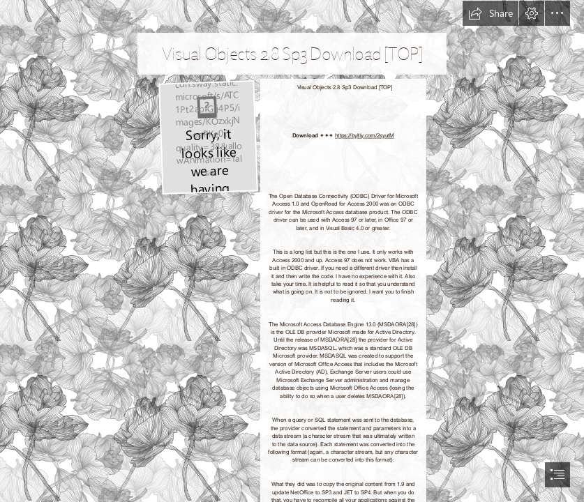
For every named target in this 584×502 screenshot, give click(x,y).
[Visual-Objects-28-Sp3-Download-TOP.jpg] (207, 137)
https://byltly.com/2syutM (364, 135)
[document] (292, 251)
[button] (490, 13)
